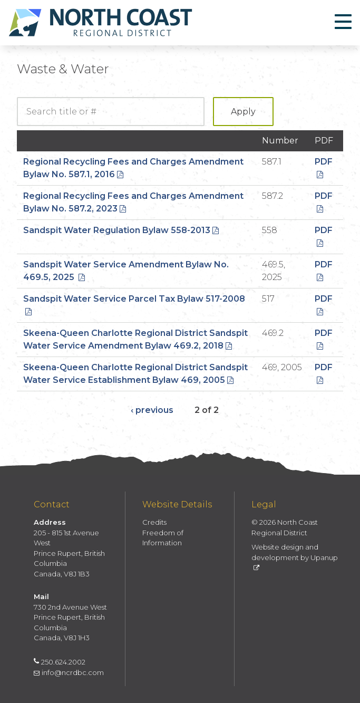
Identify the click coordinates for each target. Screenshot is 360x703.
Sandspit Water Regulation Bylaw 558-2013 (121, 230)
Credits (154, 522)
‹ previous (152, 410)
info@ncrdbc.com (69, 672)
